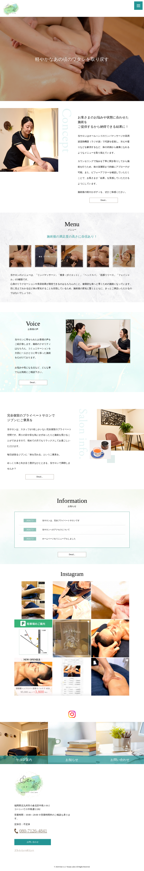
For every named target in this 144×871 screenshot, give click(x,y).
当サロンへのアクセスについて (56, 530)
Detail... (104, 200)
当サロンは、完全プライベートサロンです (61, 520)
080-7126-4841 (33, 830)
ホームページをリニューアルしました (59, 539)
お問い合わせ (33, 842)
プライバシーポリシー (24, 850)
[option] (72, 59)
